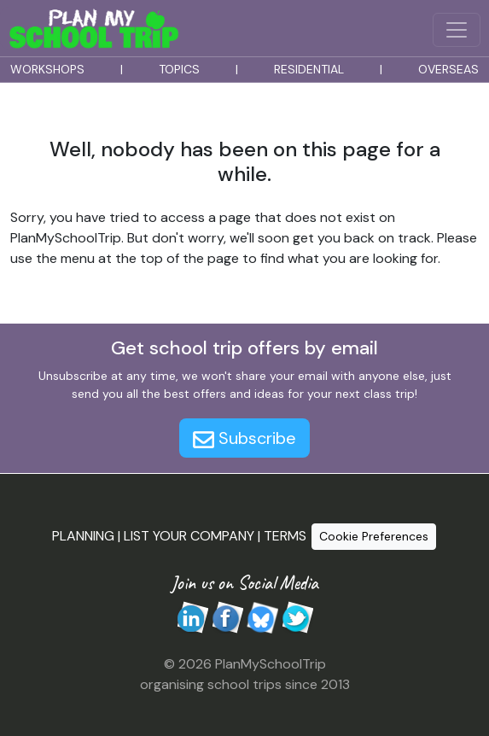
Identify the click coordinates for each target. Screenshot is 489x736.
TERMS (285, 535)
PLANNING (83, 535)
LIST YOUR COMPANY (189, 535)
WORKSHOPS (47, 69)
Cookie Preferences (373, 536)
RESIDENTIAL (309, 69)
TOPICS (179, 69)
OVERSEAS (448, 69)
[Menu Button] (456, 30)
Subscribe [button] (244, 438)
